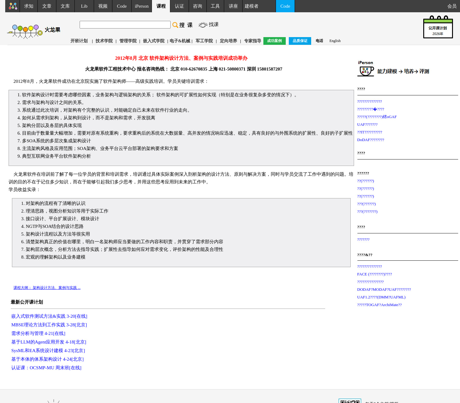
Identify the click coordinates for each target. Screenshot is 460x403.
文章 (46, 6)
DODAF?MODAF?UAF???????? (384, 289)
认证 (179, 6)
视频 (102, 6)
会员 (453, 6)
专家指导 (252, 41)
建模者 (251, 6)
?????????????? (369, 101)
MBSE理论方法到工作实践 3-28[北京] (49, 324)
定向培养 (228, 41)
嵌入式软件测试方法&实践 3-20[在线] (49, 316)
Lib (84, 6)
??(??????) (365, 180)
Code (122, 6)
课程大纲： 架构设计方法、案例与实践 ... (47, 288)
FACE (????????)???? (374, 274)
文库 (65, 6)
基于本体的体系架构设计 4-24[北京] (47, 359)
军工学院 (204, 41)
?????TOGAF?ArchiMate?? (379, 304)
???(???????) (367, 211)
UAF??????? (367, 124)
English (335, 41)
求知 (28, 6)
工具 (215, 6)
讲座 (233, 6)
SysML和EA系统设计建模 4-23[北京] (48, 350)
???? (361, 88)
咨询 (197, 6)
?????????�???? (370, 109)
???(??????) (366, 204)
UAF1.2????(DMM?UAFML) (381, 297)
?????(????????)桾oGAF (377, 116)
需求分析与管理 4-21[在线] (38, 333)
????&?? (364, 254)
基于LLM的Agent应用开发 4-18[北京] (48, 342)
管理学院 (128, 41)
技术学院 (104, 41)
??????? (363, 239)
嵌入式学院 (153, 41)
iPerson (142, 6)
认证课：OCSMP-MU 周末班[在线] (46, 367)
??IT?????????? (369, 132)
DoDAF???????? (370, 139)
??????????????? (370, 281)
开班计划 (79, 41)
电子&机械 (180, 41)
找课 (214, 24)
